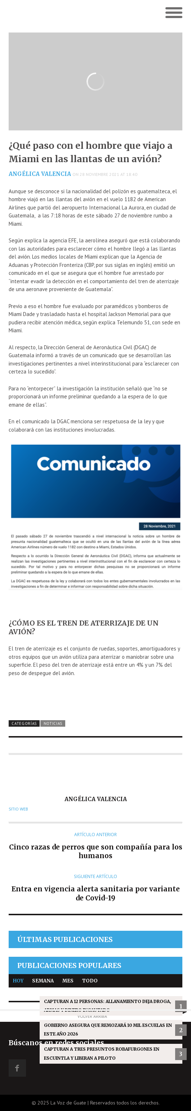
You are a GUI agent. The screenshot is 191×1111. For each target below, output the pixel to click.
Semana (43, 981)
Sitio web (18, 809)
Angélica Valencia (40, 173)
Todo (90, 981)
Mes (68, 981)
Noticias (53, 723)
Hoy (18, 981)
